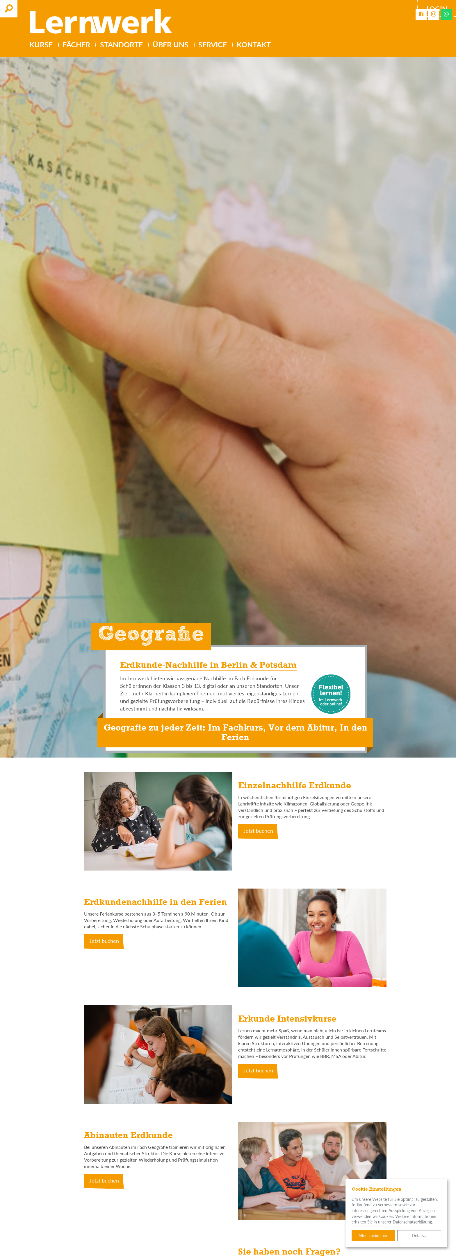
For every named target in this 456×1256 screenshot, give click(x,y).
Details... (419, 1235)
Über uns (170, 44)
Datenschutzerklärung (412, 1221)
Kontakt (254, 44)
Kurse (41, 44)
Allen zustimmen (374, 1235)
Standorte (121, 44)
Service (212, 44)
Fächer (76, 44)
